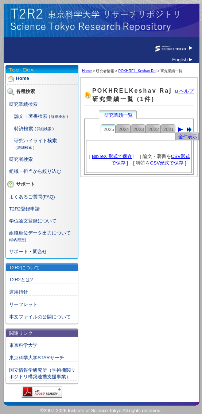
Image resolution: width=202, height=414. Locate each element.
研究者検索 (21, 159)
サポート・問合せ (28, 251)
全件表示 (187, 136)
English (182, 59)
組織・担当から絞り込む (35, 171)
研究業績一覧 (118, 115)
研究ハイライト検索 (35, 140)
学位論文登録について (33, 221)
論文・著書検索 (30, 116)
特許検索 (23, 128)
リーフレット (23, 304)
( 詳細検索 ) (58, 117)
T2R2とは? (21, 279)
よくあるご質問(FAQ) (32, 197)
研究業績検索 (23, 104)
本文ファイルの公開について (40, 317)
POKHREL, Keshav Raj (137, 71)
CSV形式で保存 (167, 163)
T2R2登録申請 (24, 209)
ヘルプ (184, 91)
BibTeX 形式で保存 (112, 156)
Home (22, 78)
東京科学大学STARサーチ (36, 357)
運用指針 (18, 292)
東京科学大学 (23, 345)
